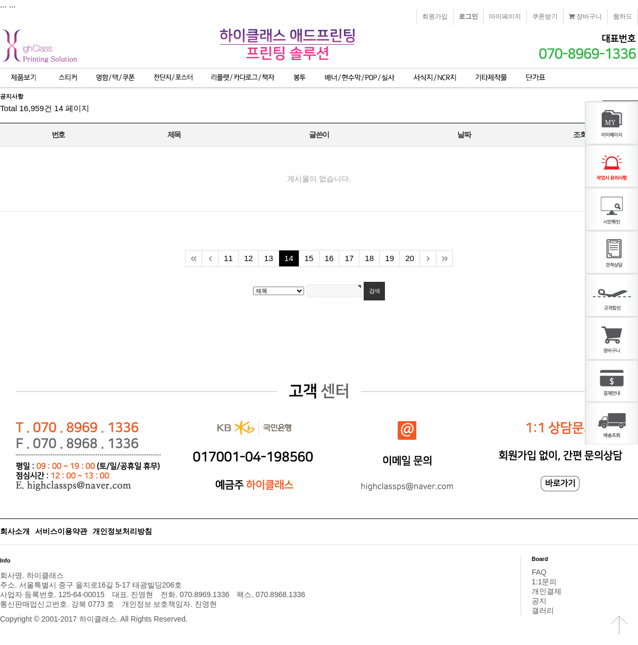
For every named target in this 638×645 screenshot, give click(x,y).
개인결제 (546, 591)
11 (228, 258)
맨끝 (444, 258)
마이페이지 (505, 16)
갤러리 (543, 610)
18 (369, 258)
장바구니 (585, 16)
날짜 (464, 134)
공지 (539, 601)
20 (409, 258)
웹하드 (622, 16)
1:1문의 (544, 581)
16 (329, 258)
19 (389, 258)
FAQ (539, 572)
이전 (210, 258)
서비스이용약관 (61, 531)
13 (268, 258)
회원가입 (435, 16)
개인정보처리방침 (122, 531)
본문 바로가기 (0, 0)
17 (349, 258)
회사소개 (15, 531)
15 (309, 258)
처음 (193, 258)
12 (248, 258)
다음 (427, 258)
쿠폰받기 (545, 16)
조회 (579, 134)
